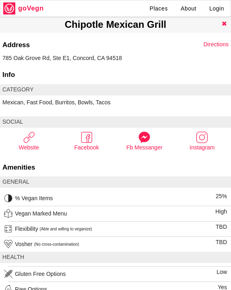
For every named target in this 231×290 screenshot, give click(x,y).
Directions (216, 44)
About (188, 8)
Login (216, 8)
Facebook (86, 141)
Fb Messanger (144, 141)
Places (159, 8)
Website (29, 141)
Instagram (201, 141)
